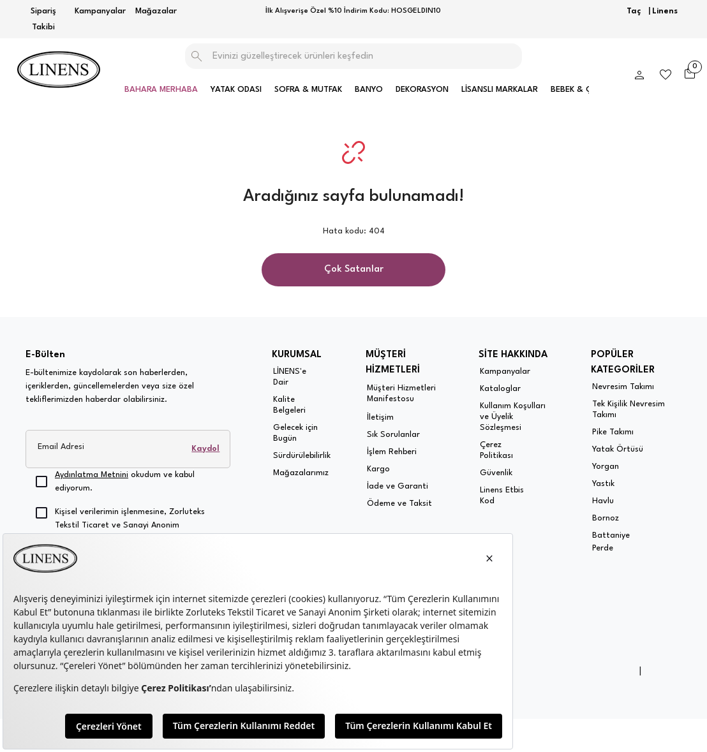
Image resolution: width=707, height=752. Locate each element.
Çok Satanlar (353, 269)
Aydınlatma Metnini (91, 475)
